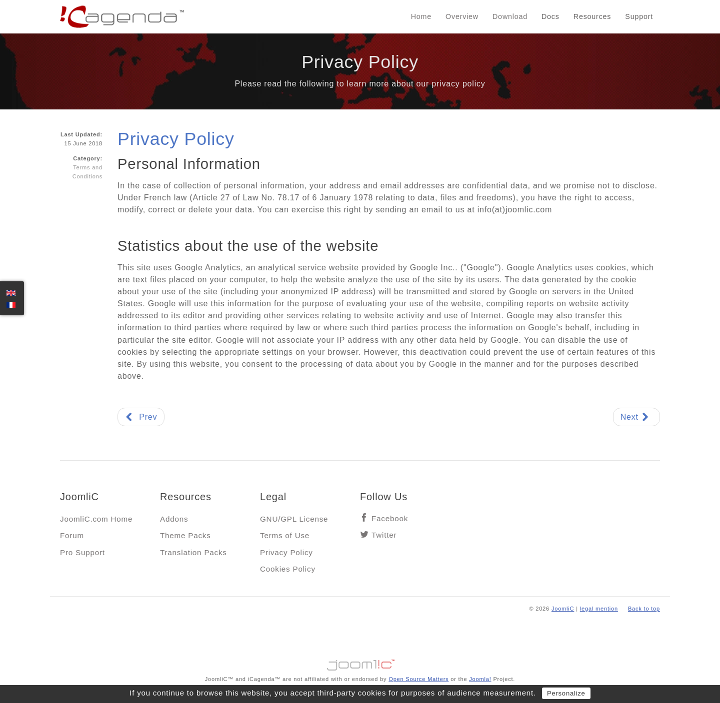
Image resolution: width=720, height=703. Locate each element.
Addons (174, 519)
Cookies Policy (288, 569)
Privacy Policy (176, 139)
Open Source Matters (418, 679)
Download (510, 16)
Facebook (390, 518)
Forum (72, 535)
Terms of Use (285, 535)
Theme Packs (185, 535)
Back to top (644, 609)
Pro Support (82, 552)
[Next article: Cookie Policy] (636, 417)
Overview (462, 16)
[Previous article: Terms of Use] (141, 417)
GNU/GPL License (294, 519)
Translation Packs (193, 552)
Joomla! (480, 679)
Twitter (384, 535)
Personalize (566, 693)
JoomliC (563, 609)
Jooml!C (360, 663)
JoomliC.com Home (96, 519)
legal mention (599, 609)
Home (421, 16)
